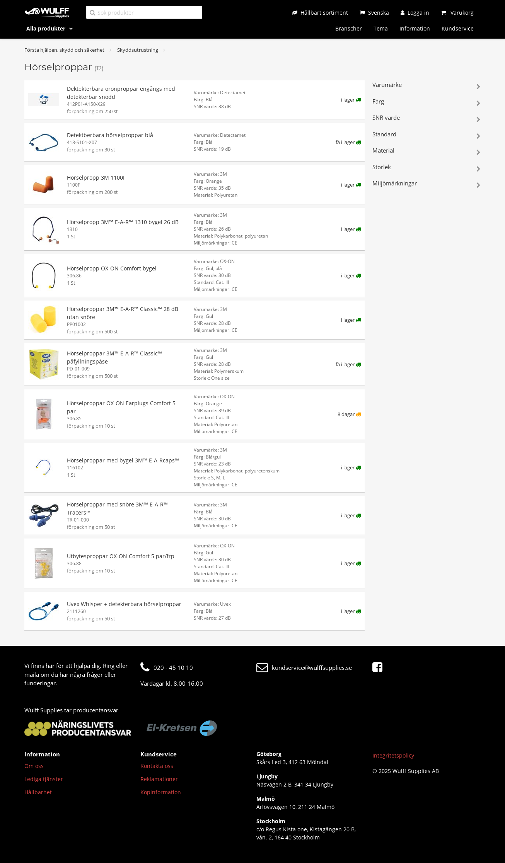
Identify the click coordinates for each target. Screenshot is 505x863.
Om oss (34, 766)
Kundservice (458, 28)
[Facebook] (379, 667)
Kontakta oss (156, 766)
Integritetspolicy (393, 755)
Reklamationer (159, 779)
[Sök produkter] (144, 12)
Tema (381, 28)
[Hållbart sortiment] (320, 12)
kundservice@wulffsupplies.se (304, 667)
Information (414, 28)
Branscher (348, 28)
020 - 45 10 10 (166, 667)
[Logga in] (415, 12)
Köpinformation (160, 792)
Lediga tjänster (43, 779)
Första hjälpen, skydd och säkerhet (64, 49)
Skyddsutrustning (137, 49)
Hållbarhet (38, 792)
